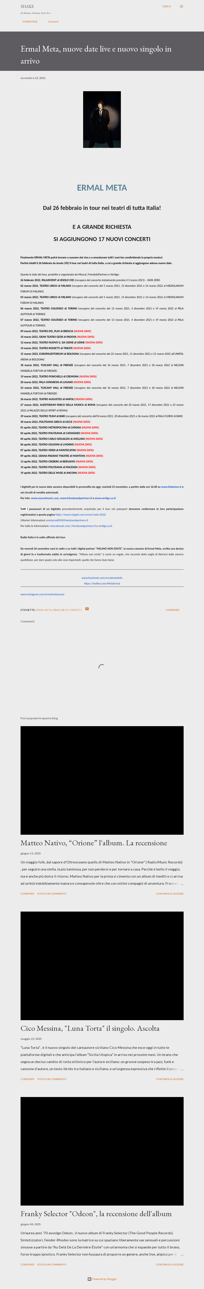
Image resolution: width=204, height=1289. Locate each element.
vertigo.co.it (105, 526)
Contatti (51, 21)
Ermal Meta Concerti (67, 609)
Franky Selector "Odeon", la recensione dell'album (96, 1213)
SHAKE (27, 6)
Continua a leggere (170, 893)
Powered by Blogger (102, 1279)
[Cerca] (167, 6)
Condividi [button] (172, 609)
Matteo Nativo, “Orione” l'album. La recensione (94, 843)
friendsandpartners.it (83, 526)
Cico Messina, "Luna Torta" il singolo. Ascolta (90, 1028)
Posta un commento (51, 893)
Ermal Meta (43, 609)
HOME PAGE (28, 21)
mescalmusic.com (60, 526)
